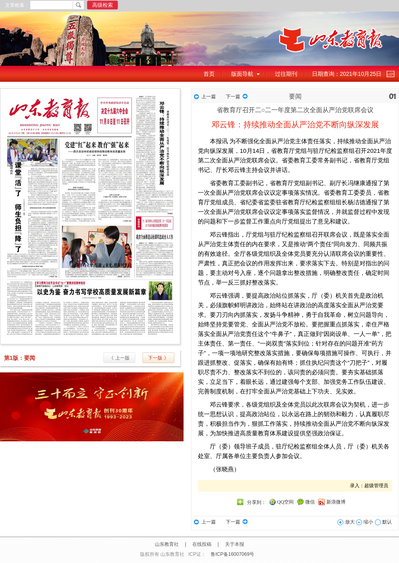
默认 (383, 522)
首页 (209, 74)
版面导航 (242, 74)
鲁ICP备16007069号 (232, 554)
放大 (345, 522)
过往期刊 (286, 74)
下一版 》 (158, 358)
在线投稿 (201, 544)
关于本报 (234, 544)
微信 (310, 502)
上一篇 (208, 96)
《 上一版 (119, 358)
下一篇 (233, 96)
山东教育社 (167, 544)
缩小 (364, 522)
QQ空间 (285, 502)
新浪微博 (336, 502)
